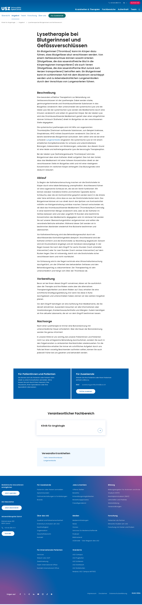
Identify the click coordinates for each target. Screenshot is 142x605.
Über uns (42, 16)
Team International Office (47, 565)
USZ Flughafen (78, 559)
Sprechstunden (43, 494)
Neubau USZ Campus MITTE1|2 (84, 572)
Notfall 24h (135, 3)
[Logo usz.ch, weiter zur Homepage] (11, 9)
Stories (75, 528)
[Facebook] (20, 595)
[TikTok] (47, 595)
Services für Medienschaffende (85, 531)
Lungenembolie (53, 141)
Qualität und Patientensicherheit (50, 521)
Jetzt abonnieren (12, 509)
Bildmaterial (77, 538)
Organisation (42, 531)
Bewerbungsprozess (81, 500)
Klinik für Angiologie (8, 23)
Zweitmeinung (42, 562)
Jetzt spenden (10, 494)
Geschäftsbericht (44, 535)
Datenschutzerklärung (118, 594)
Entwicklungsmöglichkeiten (83, 497)
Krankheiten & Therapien (87, 9)
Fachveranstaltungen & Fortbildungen (52, 497)
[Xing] (29, 595)
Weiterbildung (113, 504)
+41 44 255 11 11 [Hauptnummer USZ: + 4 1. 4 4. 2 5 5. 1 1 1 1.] (115, 3)
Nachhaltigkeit (43, 528)
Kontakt (8, 534)
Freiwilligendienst (79, 504)
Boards (40, 500)
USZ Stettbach (78, 565)
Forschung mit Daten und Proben (121, 528)
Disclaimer (103, 594)
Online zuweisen (85, 392)
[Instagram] (43, 595)
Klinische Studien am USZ (118, 524)
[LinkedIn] (34, 595)
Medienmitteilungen (80, 521)
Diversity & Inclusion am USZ (48, 524)
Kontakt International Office (48, 569)
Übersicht (6, 16)
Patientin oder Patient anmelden (50, 490)
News (75, 524)
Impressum (91, 594)
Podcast (76, 535)
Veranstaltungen (114, 507)
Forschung (32, 16)
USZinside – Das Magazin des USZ (86, 541)
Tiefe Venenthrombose (53, 458)
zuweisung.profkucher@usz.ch (94, 385)
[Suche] (139, 9)
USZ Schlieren (78, 562)
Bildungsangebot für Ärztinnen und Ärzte (124, 490)
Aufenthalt (123, 9)
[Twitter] (25, 595)
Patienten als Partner (116, 521)
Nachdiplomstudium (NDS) (118, 497)
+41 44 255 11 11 (9, 528)
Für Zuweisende (57, 16)
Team (133, 9)
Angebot (15, 17)
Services (40, 555)
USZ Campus (78, 555)
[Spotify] (51, 595)
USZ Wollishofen (79, 569)
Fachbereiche (108, 9)
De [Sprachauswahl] (125, 3)
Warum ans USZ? (43, 559)
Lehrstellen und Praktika (117, 500)
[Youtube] (38, 595)
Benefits (76, 494)
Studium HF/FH (114, 494)
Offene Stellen (78, 490)
